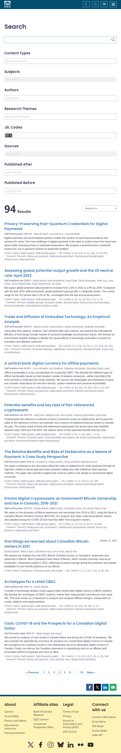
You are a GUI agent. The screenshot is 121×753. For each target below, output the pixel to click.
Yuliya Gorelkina (71, 461)
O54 (106, 656)
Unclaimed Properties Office (43, 725)
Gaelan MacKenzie (74, 326)
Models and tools (35, 302)
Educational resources (11, 726)
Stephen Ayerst (41, 326)
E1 (76, 299)
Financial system (35, 437)
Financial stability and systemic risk (62, 437)
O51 (100, 524)
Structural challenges (14, 305)
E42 (81, 253)
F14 (80, 346)
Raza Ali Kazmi (41, 234)
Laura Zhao (100, 415)
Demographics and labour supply (42, 305)
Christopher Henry (73, 508)
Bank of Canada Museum (43, 713)
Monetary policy (71, 302)
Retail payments (27, 259)
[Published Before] (60, 191)
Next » (91, 672)
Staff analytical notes (46, 299)
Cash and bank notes (59, 659)
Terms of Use (71, 711)
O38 (96, 481)
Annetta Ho (41, 461)
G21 (93, 253)
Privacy (67, 716)
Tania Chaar (71, 280)
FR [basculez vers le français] (104, 4)
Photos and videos (15, 720)
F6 (84, 346)
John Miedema (56, 368)
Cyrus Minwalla (72, 234)
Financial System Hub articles (48, 570)
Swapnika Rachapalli (94, 326)
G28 (88, 434)
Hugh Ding (39, 415)
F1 (75, 346)
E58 (95, 387)
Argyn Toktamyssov (41, 283)
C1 (76, 524)
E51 (90, 387)
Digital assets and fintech (61, 256)
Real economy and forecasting (94, 302)
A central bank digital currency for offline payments (51, 363)
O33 (6, 349)
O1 (96, 346)
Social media (99, 730)
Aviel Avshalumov (55, 280)
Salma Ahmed (39, 280)
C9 (88, 656)
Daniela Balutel (41, 508)
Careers (9, 711)
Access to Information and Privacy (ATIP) (72, 724)
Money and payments (37, 256)
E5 (88, 299)
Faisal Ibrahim (56, 326)
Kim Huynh (88, 508)
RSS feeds (98, 726)
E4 (76, 253)
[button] (89, 687)
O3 (100, 253)
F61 (89, 346)
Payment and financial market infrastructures (37, 440)
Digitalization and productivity (68, 349)
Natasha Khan (52, 415)
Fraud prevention (14, 733)
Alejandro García (89, 461)
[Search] (113, 39)
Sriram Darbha (55, 461)
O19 (101, 346)
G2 (88, 253)
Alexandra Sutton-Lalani (98, 368)
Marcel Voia (100, 508)
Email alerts (99, 721)
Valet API (97, 735)
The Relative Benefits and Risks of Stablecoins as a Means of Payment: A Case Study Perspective (58, 454)
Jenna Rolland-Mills (21, 283)
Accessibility (11, 716)
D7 (79, 481)
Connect (41, 719)
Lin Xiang (56, 283)
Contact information (104, 717)
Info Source (69, 731)
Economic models (53, 302)
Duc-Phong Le (57, 234)
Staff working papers (46, 253)
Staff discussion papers (47, 481)
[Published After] (60, 172)
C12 (81, 524)
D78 (84, 481)
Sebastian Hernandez (74, 368)
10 (81, 672)
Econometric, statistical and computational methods (70, 527)
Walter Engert (56, 508)
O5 (95, 524)
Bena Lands (66, 415)
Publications (27, 570)
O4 (101, 299)
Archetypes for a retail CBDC (30, 581)
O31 (105, 253)
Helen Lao (102, 280)
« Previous (32, 672)
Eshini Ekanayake (87, 280)
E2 (80, 299)
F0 (94, 299)
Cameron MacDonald (83, 415)
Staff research (28, 253)
